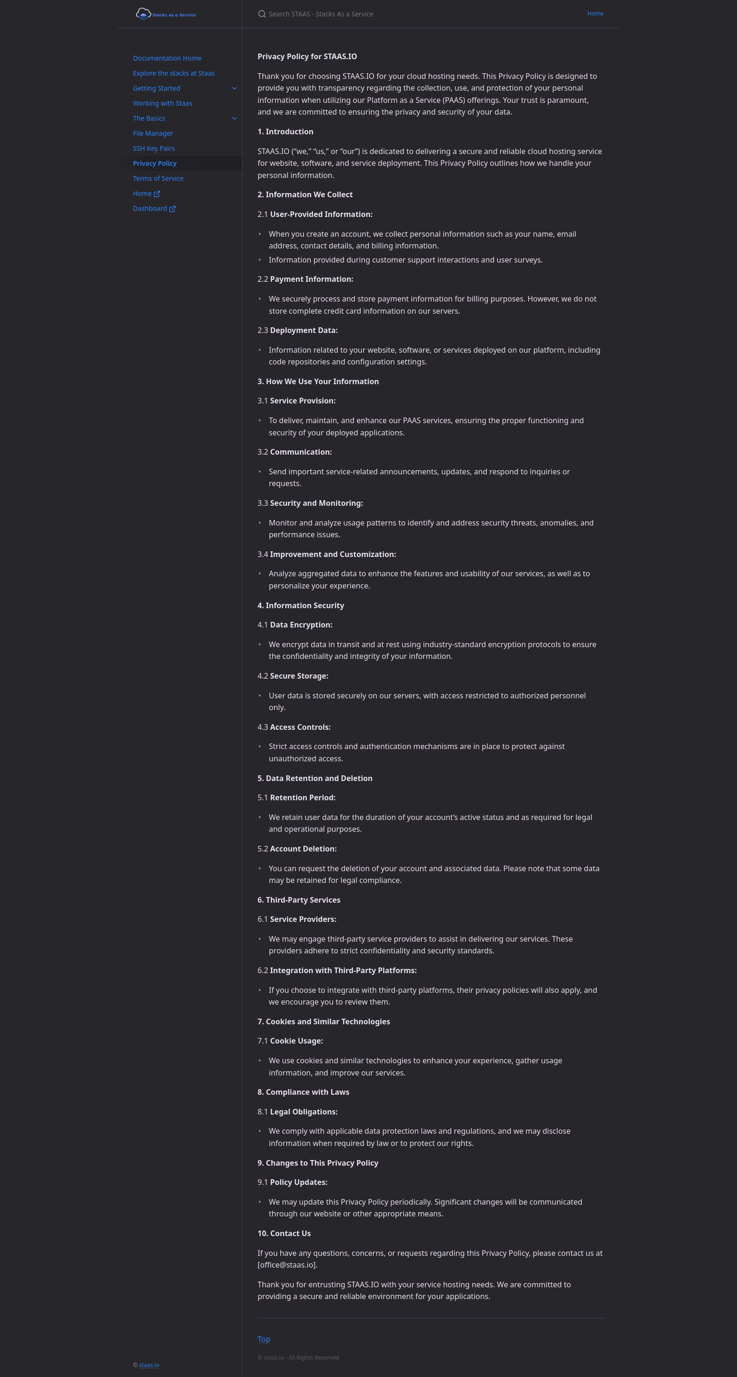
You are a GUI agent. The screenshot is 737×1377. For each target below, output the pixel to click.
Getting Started (156, 88)
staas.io (149, 1365)
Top (264, 1339)
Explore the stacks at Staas (174, 73)
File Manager (153, 133)
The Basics (149, 118)
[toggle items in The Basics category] (234, 118)
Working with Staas (162, 103)
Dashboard (154, 208)
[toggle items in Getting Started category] (234, 88)
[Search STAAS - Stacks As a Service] (368, 14)
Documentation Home (167, 58)
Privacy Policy (155, 163)
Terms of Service (158, 178)
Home (147, 193)
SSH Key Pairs (154, 148)
